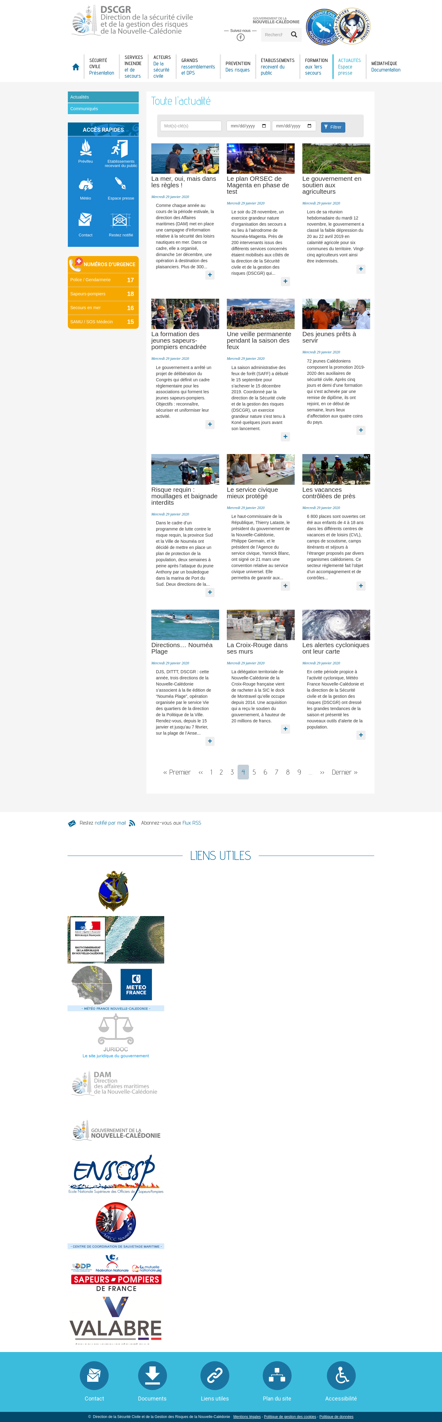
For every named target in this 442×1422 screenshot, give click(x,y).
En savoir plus (285, 432)
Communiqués (84, 108)
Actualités (79, 97)
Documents (152, 1398)
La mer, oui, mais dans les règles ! (183, 181)
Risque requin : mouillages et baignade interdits (184, 496)
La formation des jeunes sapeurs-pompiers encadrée (179, 340)
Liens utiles (215, 1398)
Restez (103, 822)
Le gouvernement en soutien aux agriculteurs (332, 185)
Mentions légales (247, 1417)
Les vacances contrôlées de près (328, 492)
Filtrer (332, 127)
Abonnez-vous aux (171, 822)
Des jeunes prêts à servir (329, 337)
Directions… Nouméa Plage (182, 648)
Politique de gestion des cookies (290, 1417)
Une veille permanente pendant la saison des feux (259, 340)
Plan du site (277, 1398)
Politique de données (336, 1417)
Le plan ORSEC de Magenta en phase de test (258, 185)
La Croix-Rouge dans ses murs (257, 648)
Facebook (240, 37)
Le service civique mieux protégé (252, 492)
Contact (94, 1398)
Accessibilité (341, 1398)
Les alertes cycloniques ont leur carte (335, 648)
